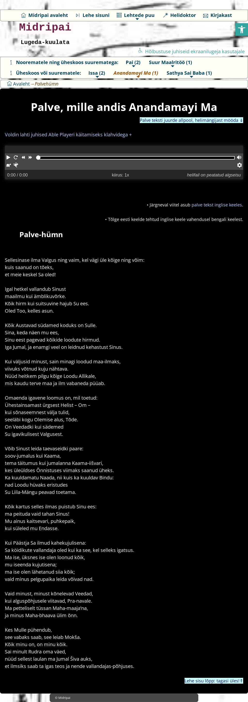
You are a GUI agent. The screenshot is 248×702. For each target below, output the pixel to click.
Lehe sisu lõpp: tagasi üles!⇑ (214, 681)
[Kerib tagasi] (23, 158)
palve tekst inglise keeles (217, 205)
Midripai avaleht (44, 15)
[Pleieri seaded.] (239, 165)
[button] (241, 29)
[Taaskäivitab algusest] (16, 158)
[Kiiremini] (16, 165)
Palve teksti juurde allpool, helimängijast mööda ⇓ (191, 120)
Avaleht (18, 83)
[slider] (38, 157)
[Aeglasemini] (8, 165)
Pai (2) (133, 62)
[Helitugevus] (239, 158)
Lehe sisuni (92, 15)
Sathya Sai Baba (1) (189, 73)
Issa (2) (96, 73)
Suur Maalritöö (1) (170, 62)
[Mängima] (8, 158)
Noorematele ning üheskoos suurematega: (63, 62)
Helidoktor (179, 15)
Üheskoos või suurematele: (45, 73)
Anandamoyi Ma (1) (136, 73)
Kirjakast (217, 15)
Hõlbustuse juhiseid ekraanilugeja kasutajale (191, 51)
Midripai (45, 28)
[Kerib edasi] (30, 158)
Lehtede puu (136, 15)
